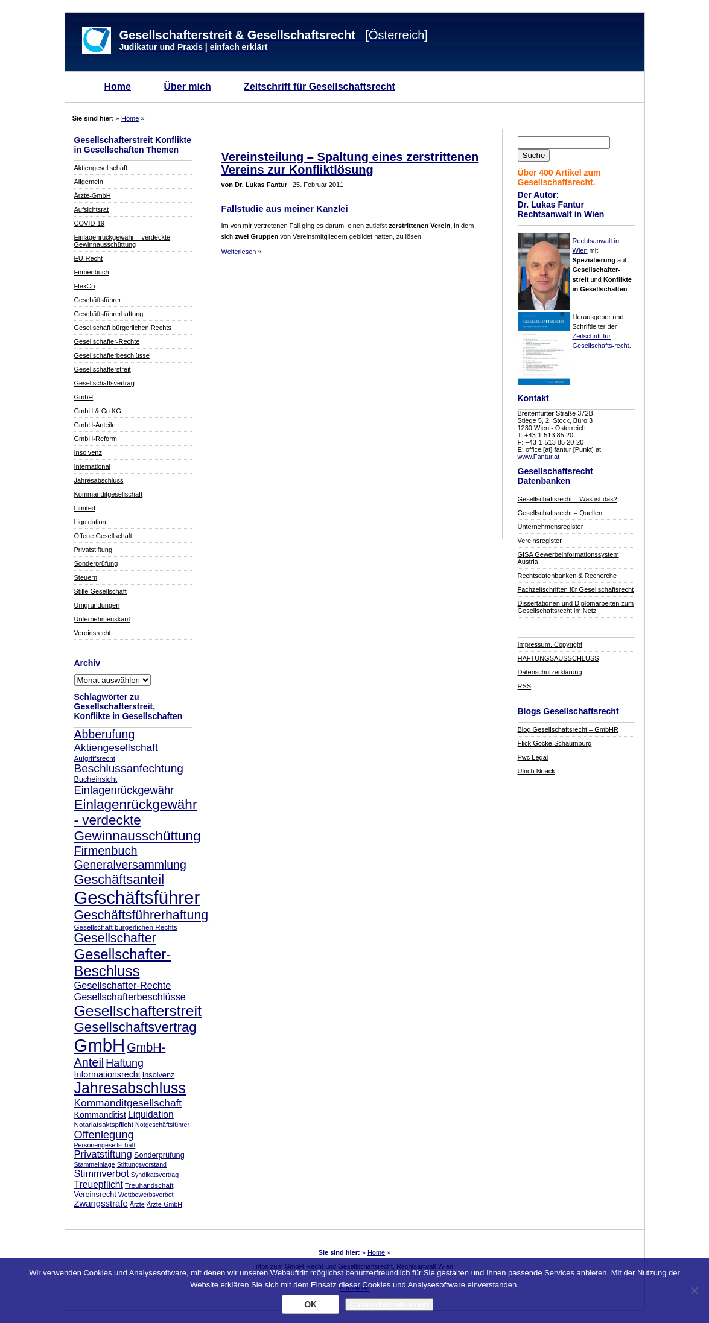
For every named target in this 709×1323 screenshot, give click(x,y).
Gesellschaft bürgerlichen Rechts (122, 327)
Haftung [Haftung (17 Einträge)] (125, 1063)
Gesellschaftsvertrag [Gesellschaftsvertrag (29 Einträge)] (135, 1027)
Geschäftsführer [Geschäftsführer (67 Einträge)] (137, 897)
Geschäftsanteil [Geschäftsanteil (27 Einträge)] (119, 879)
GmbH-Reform (96, 438)
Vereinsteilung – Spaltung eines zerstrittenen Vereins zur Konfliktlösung (350, 163)
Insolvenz (88, 452)
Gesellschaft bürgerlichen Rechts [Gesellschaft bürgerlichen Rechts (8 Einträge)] (125, 927)
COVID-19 (89, 223)
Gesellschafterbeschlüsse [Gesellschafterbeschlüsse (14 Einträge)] (130, 996)
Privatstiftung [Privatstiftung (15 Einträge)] (103, 1154)
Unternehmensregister (550, 526)
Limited (84, 508)
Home (117, 86)
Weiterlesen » (241, 251)
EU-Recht (88, 258)
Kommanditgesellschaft (108, 494)
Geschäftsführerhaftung (109, 313)
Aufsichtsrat (91, 209)
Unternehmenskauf (102, 619)
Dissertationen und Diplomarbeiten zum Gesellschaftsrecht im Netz (576, 607)
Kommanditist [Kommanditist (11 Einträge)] (100, 1115)
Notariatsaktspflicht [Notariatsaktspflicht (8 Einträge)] (103, 1124)
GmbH (84, 397)
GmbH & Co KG (97, 410)
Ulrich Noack (536, 771)
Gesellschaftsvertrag (104, 383)
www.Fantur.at (539, 456)
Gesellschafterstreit (102, 369)
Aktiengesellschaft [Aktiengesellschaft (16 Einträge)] (116, 747)
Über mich (187, 86)
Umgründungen (97, 605)
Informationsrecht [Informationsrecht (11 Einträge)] (107, 1074)
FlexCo (84, 286)
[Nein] (694, 1290)
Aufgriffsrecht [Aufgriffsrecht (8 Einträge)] (94, 758)
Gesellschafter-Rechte (107, 341)
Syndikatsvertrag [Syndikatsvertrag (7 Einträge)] (155, 1174)
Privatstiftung (93, 549)
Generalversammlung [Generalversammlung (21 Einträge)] (130, 864)
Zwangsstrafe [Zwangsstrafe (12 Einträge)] (101, 1203)
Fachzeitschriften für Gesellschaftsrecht (576, 589)
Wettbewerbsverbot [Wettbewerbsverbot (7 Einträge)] (146, 1194)
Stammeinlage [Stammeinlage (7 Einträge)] (94, 1164)
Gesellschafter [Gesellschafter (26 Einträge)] (115, 938)
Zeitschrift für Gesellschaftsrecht (319, 86)
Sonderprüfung (96, 563)
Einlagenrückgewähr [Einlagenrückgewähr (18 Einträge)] (124, 790)
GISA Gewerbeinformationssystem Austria (568, 558)
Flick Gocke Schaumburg (555, 743)
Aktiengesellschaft (101, 167)
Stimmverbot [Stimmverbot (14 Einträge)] (101, 1173)
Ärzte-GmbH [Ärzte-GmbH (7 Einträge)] (164, 1204)
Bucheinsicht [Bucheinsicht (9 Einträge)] (96, 779)
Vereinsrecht (92, 632)
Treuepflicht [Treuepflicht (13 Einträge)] (98, 1184)
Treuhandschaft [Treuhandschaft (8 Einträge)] (149, 1185)
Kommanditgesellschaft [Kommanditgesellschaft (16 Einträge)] (128, 1103)
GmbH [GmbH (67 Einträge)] (100, 1045)
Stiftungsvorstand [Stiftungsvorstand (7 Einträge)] (142, 1164)
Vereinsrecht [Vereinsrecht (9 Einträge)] (95, 1194)
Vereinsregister (540, 540)
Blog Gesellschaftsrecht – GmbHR (568, 729)
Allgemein (88, 181)
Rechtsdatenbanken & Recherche (567, 575)
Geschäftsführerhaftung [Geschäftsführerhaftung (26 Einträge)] (141, 915)
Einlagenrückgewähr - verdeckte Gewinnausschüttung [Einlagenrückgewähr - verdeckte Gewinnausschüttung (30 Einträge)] (137, 820)
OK (310, 1304)
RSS (525, 686)
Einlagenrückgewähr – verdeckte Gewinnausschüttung (122, 240)
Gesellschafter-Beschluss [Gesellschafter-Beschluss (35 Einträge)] (122, 962)
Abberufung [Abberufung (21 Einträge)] (104, 734)
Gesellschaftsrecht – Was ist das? (567, 499)
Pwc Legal (533, 757)
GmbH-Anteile (95, 424)
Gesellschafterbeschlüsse (112, 355)
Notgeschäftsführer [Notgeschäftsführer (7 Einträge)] (162, 1124)
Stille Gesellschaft (100, 591)
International (92, 466)
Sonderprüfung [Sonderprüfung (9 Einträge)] (159, 1155)
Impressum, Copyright (550, 644)
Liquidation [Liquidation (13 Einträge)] (151, 1114)
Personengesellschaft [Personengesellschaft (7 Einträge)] (105, 1145)
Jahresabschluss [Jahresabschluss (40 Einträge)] (130, 1087)
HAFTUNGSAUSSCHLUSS (558, 658)
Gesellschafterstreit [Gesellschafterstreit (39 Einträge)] (138, 1011)
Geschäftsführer (97, 299)
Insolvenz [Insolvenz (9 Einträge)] (158, 1075)
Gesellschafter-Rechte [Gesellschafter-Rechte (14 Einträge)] (122, 985)
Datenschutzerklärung (550, 672)
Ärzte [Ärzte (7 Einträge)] (137, 1204)
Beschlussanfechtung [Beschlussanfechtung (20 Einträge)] (128, 768)
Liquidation (90, 521)
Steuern (86, 577)
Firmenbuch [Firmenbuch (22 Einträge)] (106, 850)
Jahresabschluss (99, 480)
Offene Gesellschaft (103, 535)
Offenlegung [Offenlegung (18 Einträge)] (104, 1134)
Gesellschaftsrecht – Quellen (560, 512)
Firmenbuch (91, 272)
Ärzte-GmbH (92, 195)
